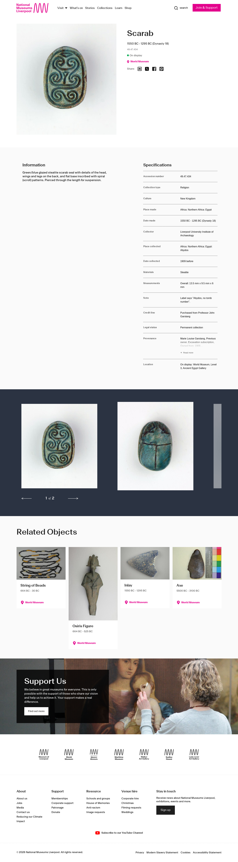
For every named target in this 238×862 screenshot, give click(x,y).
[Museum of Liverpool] (44, 754)
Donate (55, 812)
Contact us (23, 812)
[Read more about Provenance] (198, 346)
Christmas (127, 803)
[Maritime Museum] (119, 754)
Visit (60, 8)
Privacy (140, 852)
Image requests (95, 812)
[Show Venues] (66, 8)
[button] (63, 447)
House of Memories (98, 803)
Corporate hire (130, 798)
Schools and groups (98, 798)
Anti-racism (93, 807)
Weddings (127, 812)
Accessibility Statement (207, 852)
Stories (90, 8)
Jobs (19, 803)
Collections (104, 8)
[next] (73, 498)
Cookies (185, 852)
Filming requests (131, 807)
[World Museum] (69, 754)
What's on (76, 8)
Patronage (57, 807)
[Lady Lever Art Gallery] (194, 754)
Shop (128, 8)
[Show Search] (181, 8)
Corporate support (62, 803)
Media (20, 807)
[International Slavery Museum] (94, 754)
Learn (118, 8)
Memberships (59, 798)
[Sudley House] (169, 754)
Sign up (166, 810)
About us (22, 798)
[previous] (26, 498)
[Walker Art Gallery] (144, 754)
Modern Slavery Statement (162, 852)
